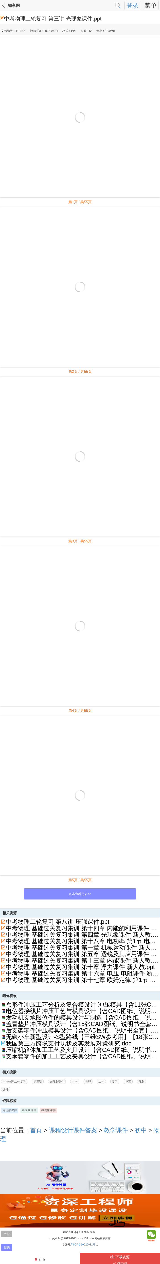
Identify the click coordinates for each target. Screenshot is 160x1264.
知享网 (14, 5)
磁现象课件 (48, 1110)
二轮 (101, 1081)
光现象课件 (57, 1081)
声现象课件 (29, 1110)
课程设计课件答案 (73, 1130)
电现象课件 (9, 1110)
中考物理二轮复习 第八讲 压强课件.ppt (57, 921)
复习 (115, 1081)
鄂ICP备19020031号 (83, 1244)
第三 (128, 1081)
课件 (5, 1089)
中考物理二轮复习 (14, 1081)
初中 (141, 1130)
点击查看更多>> (80, 894)
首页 (36, 1130)
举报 (7, 1234)
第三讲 (37, 1081)
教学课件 (116, 1130)
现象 (141, 1081)
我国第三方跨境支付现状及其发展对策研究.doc (68, 1043)
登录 (132, 5)
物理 (88, 1081)
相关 (7, 1247)
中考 (75, 1081)
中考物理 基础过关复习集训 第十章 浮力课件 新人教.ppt (80, 967)
